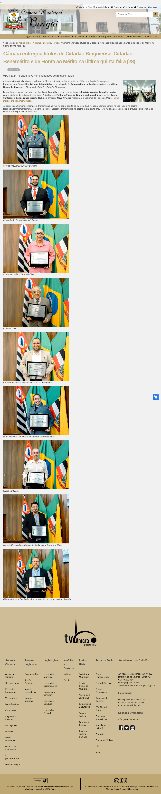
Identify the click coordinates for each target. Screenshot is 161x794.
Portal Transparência (103, 675)
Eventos (67, 680)
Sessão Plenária (29, 681)
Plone (53, 789)
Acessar (154, 7)
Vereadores (10, 697)
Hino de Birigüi (12, 764)
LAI (97, 746)
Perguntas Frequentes (112, 36)
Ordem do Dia (31, 673)
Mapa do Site (85, 7)
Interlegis (29, 789)
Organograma (12, 682)
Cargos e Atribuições (101, 690)
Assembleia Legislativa (84, 696)
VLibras (129, 7)
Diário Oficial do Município (84, 685)
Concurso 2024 (49, 36)
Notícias (56, 42)
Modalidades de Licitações (103, 726)
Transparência (134, 36)
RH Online (80, 36)
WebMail (93, 36)
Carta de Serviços (104, 682)
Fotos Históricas (10, 739)
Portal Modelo (51, 786)
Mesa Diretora (12, 704)
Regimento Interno (10, 718)
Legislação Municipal (49, 675)
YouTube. (32, 111)
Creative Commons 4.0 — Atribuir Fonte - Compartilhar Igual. (131, 787)
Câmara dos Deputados (85, 705)
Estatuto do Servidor (49, 693)
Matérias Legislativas (30, 690)
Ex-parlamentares (12, 757)
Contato (118, 7)
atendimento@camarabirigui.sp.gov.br (137, 685)
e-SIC (98, 752)
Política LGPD (151, 36)
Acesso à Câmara (9, 675)
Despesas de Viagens (102, 699)
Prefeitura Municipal (84, 675)
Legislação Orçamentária (50, 684)
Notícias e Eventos (42, 42)
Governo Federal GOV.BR (83, 733)
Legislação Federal (49, 711)
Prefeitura (65, 36)
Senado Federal (82, 714)
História (9, 731)
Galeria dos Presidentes (11, 748)
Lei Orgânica (11, 725)
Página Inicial (31, 36)
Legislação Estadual (49, 702)
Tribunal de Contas (84, 723)
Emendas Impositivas (101, 717)
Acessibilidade (102, 7)
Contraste (141, 7)
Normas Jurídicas (29, 699)
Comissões (10, 710)
